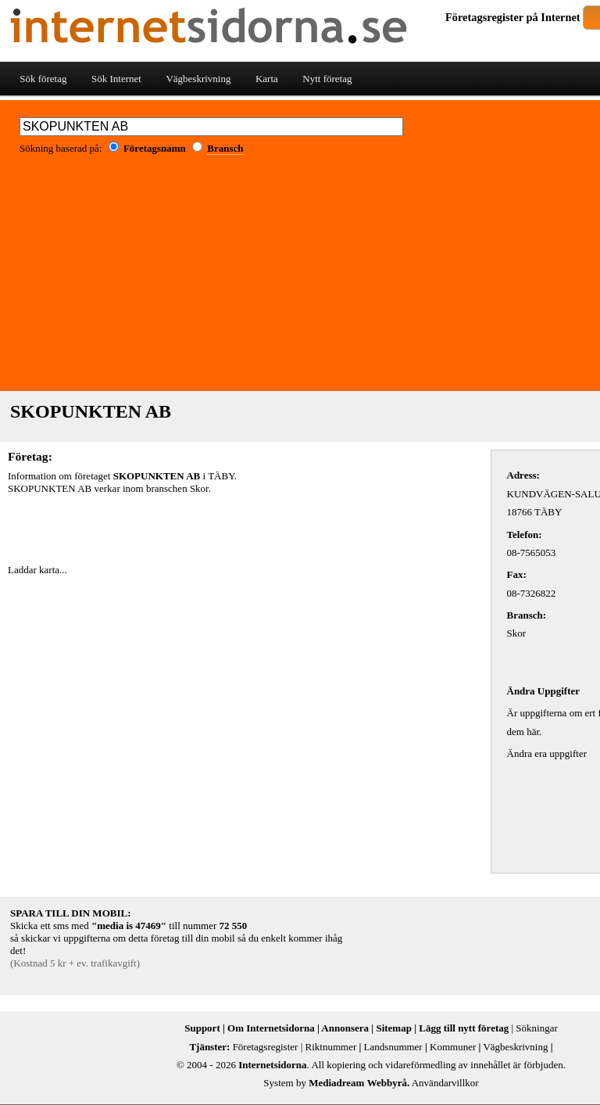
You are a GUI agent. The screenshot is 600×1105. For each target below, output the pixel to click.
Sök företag (43, 78)
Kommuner (453, 1047)
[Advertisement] (190, 526)
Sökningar (536, 1028)
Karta (266, 78)
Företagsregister (484, 17)
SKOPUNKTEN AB (90, 411)
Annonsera (345, 1028)
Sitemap (394, 1028)
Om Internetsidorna (271, 1028)
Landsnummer (393, 1047)
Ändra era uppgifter (547, 753)
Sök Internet (116, 78)
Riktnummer (331, 1047)
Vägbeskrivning (198, 78)
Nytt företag (327, 78)
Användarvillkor (445, 1083)
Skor (199, 488)
